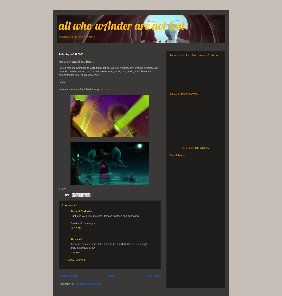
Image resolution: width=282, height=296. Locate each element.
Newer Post (68, 276)
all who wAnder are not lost (122, 25)
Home (110, 276)
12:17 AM (75, 228)
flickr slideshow (202, 148)
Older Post (152, 276)
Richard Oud (78, 211)
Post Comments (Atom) (87, 283)
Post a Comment (76, 259)
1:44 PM (75, 252)
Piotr (73, 239)
